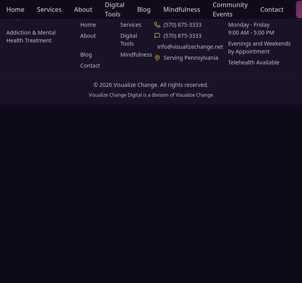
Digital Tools (115, 9)
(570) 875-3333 (183, 24)
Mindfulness (181, 9)
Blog (144, 9)
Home (15, 9)
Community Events (230, 9)
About (83, 9)
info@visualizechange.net (190, 46)
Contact (272, 9)
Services (49, 9)
